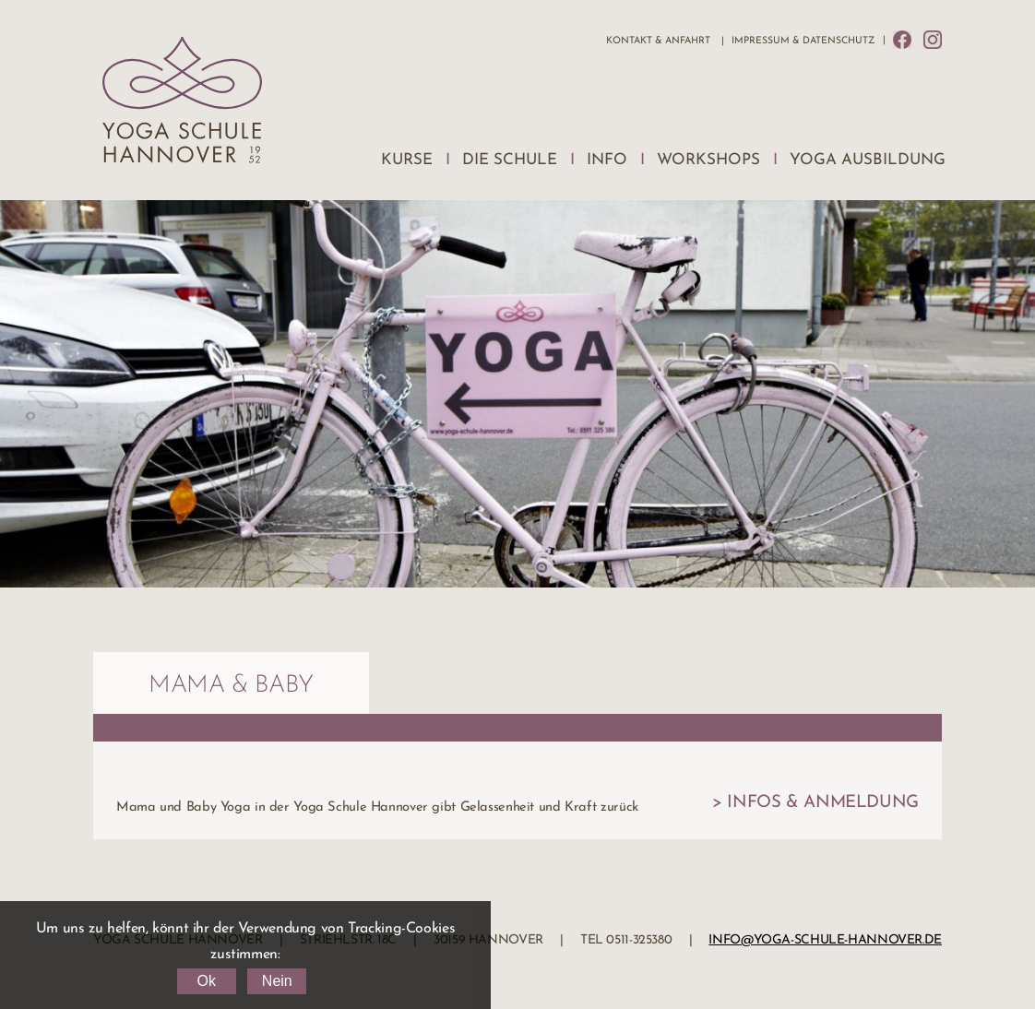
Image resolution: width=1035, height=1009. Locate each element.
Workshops (708, 160)
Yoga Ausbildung (868, 160)
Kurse (407, 160)
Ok (205, 981)
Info (607, 160)
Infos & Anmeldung (823, 803)
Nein (277, 981)
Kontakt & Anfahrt (658, 41)
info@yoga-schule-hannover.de (825, 940)
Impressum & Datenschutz (803, 41)
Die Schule (509, 160)
